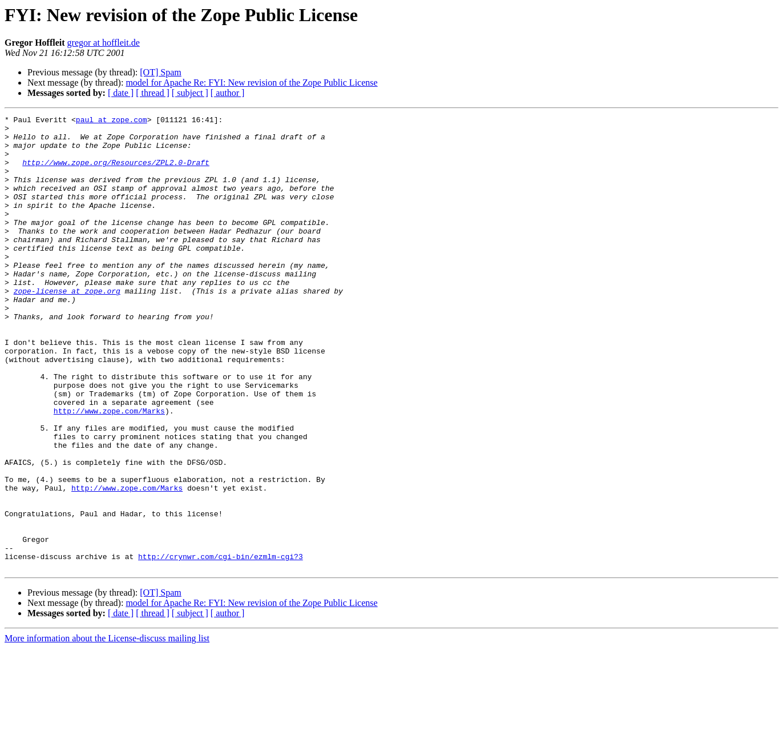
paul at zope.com (111, 121)
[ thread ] (152, 93)
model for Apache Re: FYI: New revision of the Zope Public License (251, 82)
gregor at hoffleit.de (103, 42)
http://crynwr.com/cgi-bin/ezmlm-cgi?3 (220, 645)
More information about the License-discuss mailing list (107, 729)
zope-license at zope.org (67, 327)
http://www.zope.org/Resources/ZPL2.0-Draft (115, 172)
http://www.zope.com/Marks (109, 470)
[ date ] (121, 93)
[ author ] (228, 93)
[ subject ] (190, 93)
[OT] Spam (160, 72)
